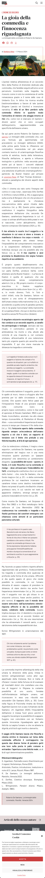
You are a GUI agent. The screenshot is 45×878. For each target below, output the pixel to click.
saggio (5, 136)
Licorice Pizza (10, 177)
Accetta (22, 859)
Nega (22, 865)
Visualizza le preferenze (22, 870)
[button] (42, 836)
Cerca (36, 3)
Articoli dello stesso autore (22, 820)
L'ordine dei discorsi (10, 12)
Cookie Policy (21, 875)
